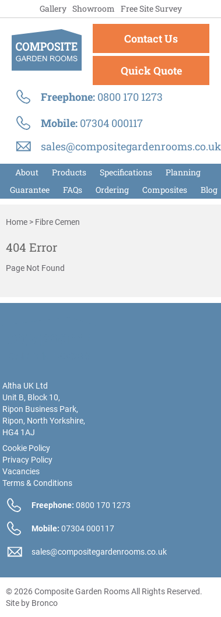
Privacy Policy (27, 459)
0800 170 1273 (130, 97)
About (26, 172)
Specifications (126, 172)
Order (112, 189)
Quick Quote (151, 70)
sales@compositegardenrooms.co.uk (131, 146)
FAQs (72, 189)
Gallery (53, 8)
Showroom (93, 8)
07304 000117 (111, 123)
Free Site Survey (151, 8)
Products (69, 172)
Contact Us (151, 38)
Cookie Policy (26, 448)
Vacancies (21, 471)
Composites (164, 189)
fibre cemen (57, 222)
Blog (209, 189)
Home (16, 222)
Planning (183, 172)
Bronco (44, 603)
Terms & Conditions (37, 483)
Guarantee (30, 189)
